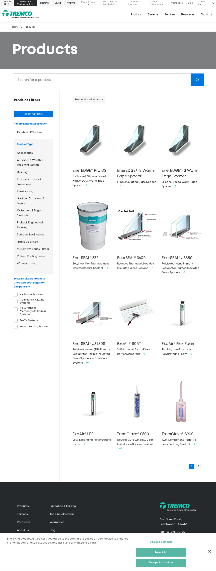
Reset (33, 114)
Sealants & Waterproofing (25, 3)
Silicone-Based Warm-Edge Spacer (181, 151)
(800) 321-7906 (172, 532)
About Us (206, 14)
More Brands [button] (88, 2)
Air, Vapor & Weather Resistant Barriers (30, 162)
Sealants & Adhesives (30, 235)
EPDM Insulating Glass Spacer (137, 151)
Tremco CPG (7, 3)
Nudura (71, 3)
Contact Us (202, 3)
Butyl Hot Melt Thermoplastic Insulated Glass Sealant (92, 235)
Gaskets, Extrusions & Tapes (30, 201)
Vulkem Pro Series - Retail (33, 249)
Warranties (176, 3)
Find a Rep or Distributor (110, 3)
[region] (108, 552)
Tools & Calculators (156, 3)
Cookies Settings (161, 542)
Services (22, 514)
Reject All (160, 552)
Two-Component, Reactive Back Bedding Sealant (181, 411)
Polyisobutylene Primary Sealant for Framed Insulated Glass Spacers (181, 237)
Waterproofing (26, 263)
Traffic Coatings (27, 242)
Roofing (44, 3)
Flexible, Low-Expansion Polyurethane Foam (181, 321)
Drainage (23, 172)
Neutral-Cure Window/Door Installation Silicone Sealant (137, 413)
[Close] (209, 551)
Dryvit (58, 3)
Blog (190, 3)
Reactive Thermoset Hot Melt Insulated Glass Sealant (137, 235)
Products (136, 14)
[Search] (101, 79)
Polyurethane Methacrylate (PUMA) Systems (33, 311)
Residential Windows (87, 100)
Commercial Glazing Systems (32, 301)
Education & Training (134, 3)
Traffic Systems (29, 320)
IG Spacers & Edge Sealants (29, 213)
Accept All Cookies (160, 563)
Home (15, 27)
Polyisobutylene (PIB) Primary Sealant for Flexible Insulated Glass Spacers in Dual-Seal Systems (92, 326)
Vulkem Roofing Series (31, 256)
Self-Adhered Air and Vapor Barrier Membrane (137, 321)
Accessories (25, 153)
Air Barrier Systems (31, 295)
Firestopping (25, 191)
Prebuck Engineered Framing (30, 225)
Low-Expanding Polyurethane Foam (92, 411)
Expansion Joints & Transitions (29, 181)
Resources (188, 14)
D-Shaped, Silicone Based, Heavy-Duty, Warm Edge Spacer (92, 150)
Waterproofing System (34, 327)
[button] (213, 3)
